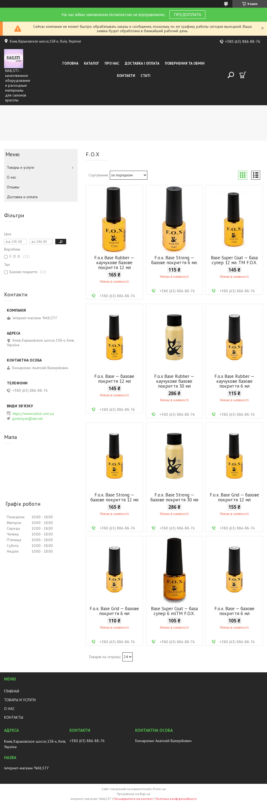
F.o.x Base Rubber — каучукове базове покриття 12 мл (114, 262)
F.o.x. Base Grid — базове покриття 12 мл (234, 497)
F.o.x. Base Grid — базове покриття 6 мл (114, 611)
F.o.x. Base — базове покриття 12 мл (114, 379)
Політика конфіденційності (176, 799)
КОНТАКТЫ (13, 717)
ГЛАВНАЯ (11, 691)
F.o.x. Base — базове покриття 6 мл (234, 611)
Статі (145, 75)
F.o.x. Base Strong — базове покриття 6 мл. (174, 260)
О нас (11, 177)
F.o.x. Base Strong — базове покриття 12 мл (114, 497)
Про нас (112, 63)
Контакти (126, 75)
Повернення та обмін (185, 63)
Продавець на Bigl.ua (133, 794)
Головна (70, 63)
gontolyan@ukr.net (27, 418)
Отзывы (13, 187)
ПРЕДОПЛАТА (187, 14)
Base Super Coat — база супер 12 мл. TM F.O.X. (234, 260)
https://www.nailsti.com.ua (33, 413)
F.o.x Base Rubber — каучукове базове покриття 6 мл (234, 381)
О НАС (9, 708)
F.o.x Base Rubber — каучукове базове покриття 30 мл (174, 381)
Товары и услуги (20, 167)
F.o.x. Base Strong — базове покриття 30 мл (174, 497)
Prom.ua (159, 789)
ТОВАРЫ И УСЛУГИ (20, 699)
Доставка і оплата (142, 63)
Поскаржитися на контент (133, 799)
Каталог (91, 63)
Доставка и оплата (22, 196)
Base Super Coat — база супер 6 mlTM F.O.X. (174, 611)
